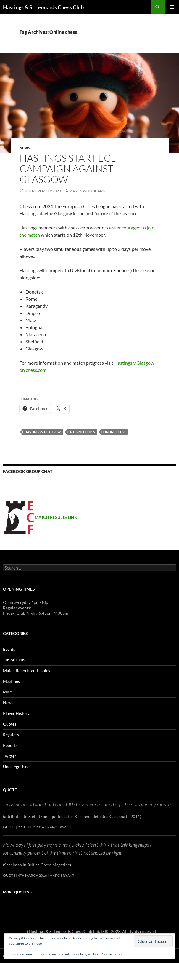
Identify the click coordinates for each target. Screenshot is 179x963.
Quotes (9, 723)
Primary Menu (172, 7)
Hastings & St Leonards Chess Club (43, 7)
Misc (7, 691)
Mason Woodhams (87, 191)
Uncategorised (16, 766)
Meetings (11, 681)
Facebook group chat (27, 471)
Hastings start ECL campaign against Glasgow (68, 168)
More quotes (18, 892)
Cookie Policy (112, 954)
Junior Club (14, 659)
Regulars (11, 734)
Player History (16, 713)
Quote (10, 789)
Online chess (114, 432)
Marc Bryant (58, 827)
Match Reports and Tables (26, 670)
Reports (10, 745)
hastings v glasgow (43, 432)
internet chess (82, 432)
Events (9, 649)
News (25, 148)
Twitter (9, 755)
